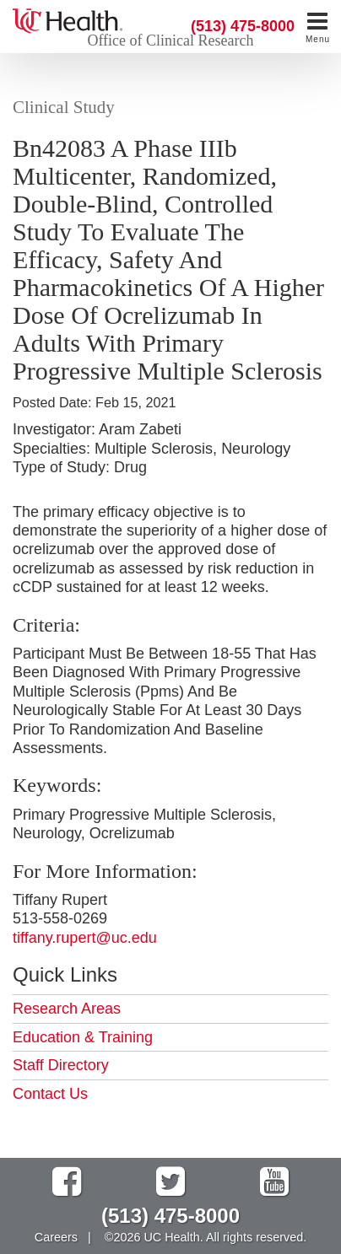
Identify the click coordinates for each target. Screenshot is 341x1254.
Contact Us (50, 1093)
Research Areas (67, 1008)
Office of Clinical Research (170, 40)
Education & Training (83, 1037)
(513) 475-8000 (243, 26)
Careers (56, 1237)
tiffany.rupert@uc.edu (85, 937)
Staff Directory (61, 1065)
